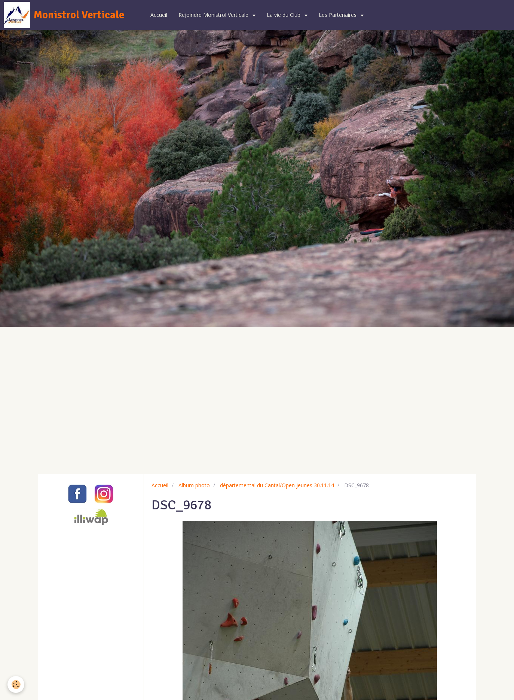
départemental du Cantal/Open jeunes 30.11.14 (277, 485)
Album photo (194, 485)
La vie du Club (284, 14)
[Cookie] (15, 684)
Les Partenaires (338, 14)
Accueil (158, 14)
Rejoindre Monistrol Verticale (214, 14)
